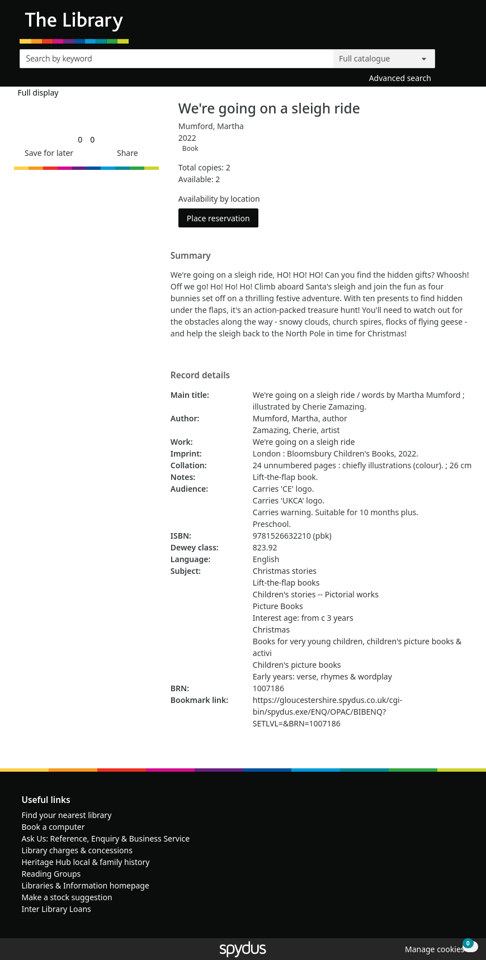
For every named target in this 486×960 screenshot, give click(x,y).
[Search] (453, 56)
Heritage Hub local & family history (86, 862)
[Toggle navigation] (460, 26)
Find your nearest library (67, 815)
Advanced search (400, 78)
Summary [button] (191, 256)
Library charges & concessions (77, 850)
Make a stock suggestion (67, 897)
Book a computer (53, 826)
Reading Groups (51, 873)
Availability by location (219, 198)
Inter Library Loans (56, 909)
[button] (47, 153)
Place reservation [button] (222, 218)
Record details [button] (200, 375)
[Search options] (384, 58)
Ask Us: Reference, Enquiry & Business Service (106, 838)
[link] (80, 139)
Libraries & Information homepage (85, 885)
